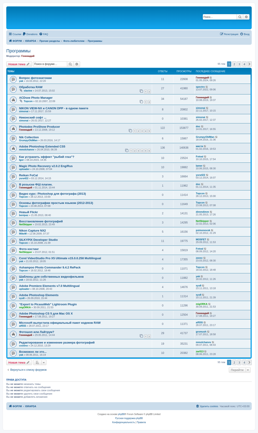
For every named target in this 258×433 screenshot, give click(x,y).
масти (199, 146)
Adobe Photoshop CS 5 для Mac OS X (46, 313)
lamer (199, 165)
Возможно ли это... (33, 351)
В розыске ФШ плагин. (35, 184)
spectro (200, 86)
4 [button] (244, 64)
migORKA (25, 307)
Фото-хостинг (29, 249)
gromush (201, 331)
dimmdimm (202, 211)
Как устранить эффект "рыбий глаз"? (46, 156)
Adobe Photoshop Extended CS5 (42, 146)
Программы (18, 50)
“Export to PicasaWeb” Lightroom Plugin (48, 304)
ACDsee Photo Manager (36, 97)
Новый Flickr (28, 212)
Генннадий (27, 56)
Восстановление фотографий (41, 221)
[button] (249, 64)
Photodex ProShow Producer (39, 126)
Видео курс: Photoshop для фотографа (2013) (52, 193)
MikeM (23, 233)
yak (21, 81)
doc (198, 126)
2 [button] (234, 64)
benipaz (23, 215)
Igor (21, 159)
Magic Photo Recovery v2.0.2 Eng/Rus (46, 166)
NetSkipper (25, 224)
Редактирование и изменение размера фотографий (57, 342)
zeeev (199, 258)
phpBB (121, 414)
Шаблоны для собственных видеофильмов (51, 276)
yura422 (23, 178)
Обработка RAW (31, 87)
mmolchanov (26, 149)
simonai (23, 111)
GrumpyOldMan (28, 140)
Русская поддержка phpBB (129, 418)
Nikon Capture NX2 (32, 230)
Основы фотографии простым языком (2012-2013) (56, 203)
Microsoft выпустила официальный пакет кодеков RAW (60, 322)
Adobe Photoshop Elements (39, 295)
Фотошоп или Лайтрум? (36, 332)
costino (23, 345)
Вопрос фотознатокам (35, 78)
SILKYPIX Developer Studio (38, 239)
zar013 (199, 351)
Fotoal (199, 156)
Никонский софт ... (32, 117)
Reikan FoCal (28, 175)
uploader (24, 169)
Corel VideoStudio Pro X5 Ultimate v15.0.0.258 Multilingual (60, 258)
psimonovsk (203, 230)
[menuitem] (30, 34)
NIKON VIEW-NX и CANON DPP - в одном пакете (53, 108)
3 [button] (239, 64)
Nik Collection (29, 137)
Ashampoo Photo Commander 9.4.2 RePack (50, 267)
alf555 (22, 325)
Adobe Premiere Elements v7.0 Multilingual (49, 286)
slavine (28, 90)
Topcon (28, 101)
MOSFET (201, 239)
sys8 (198, 285)
